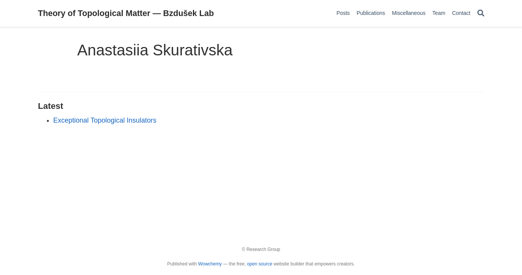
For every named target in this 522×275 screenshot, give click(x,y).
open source (259, 264)
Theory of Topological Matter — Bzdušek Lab (126, 13)
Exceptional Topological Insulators (105, 120)
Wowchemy (210, 264)
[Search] (480, 13)
